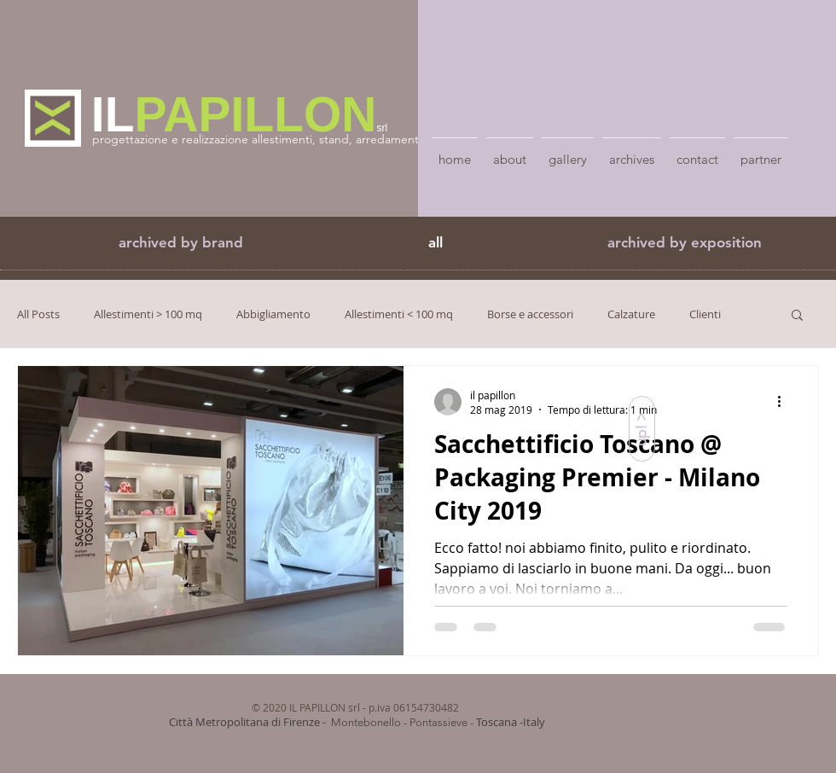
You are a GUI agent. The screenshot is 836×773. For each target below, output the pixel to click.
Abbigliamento (273, 314)
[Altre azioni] (785, 402)
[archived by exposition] (684, 243)
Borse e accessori (530, 314)
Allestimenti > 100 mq (148, 314)
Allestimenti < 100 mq (399, 314)
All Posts (38, 314)
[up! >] (642, 429)
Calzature (631, 314)
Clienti (705, 314)
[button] (181, 243)
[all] (435, 243)
